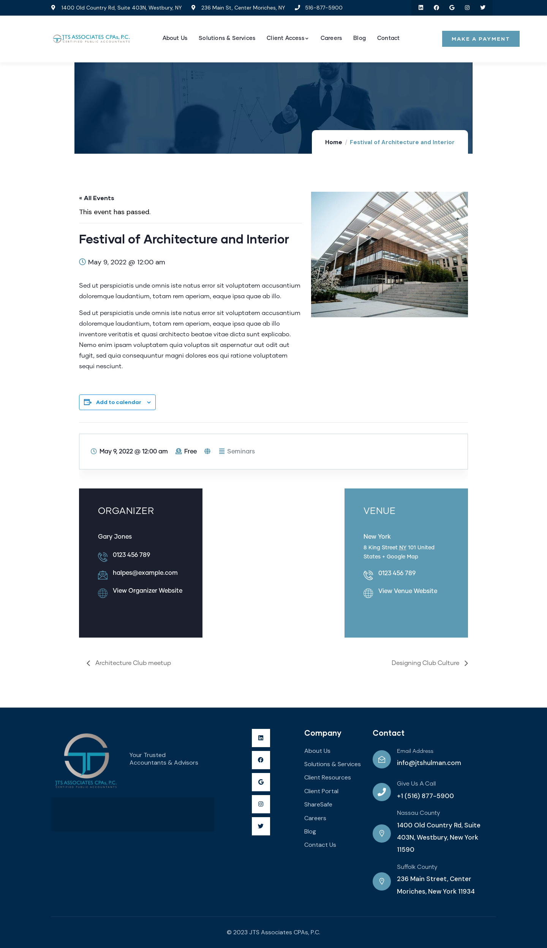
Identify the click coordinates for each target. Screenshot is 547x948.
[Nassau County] (382, 833)
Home (333, 142)
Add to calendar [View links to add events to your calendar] (118, 402)
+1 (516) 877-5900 (425, 796)
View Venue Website (407, 591)
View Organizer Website (147, 591)
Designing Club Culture (426, 663)
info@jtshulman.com (429, 763)
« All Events (96, 197)
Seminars (241, 452)
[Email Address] (382, 759)
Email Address (415, 751)
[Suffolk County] (382, 881)
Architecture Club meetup (132, 663)
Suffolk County (417, 867)
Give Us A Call (416, 784)
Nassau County (418, 813)
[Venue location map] (273, 560)
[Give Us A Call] (382, 792)
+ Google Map (400, 557)
